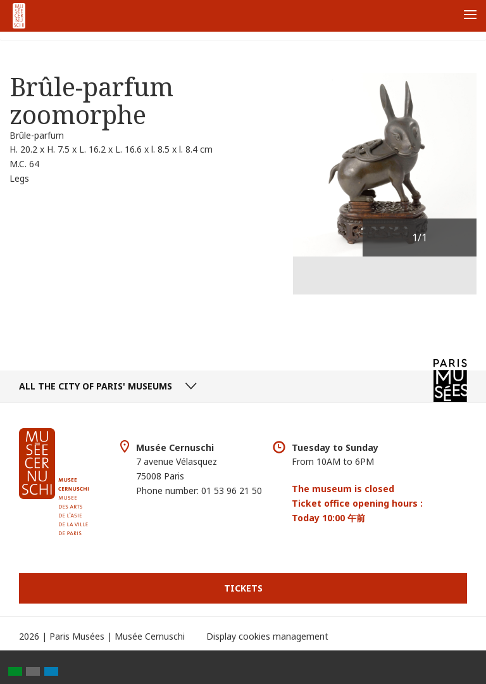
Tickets (243, 588)
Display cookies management (267, 636)
